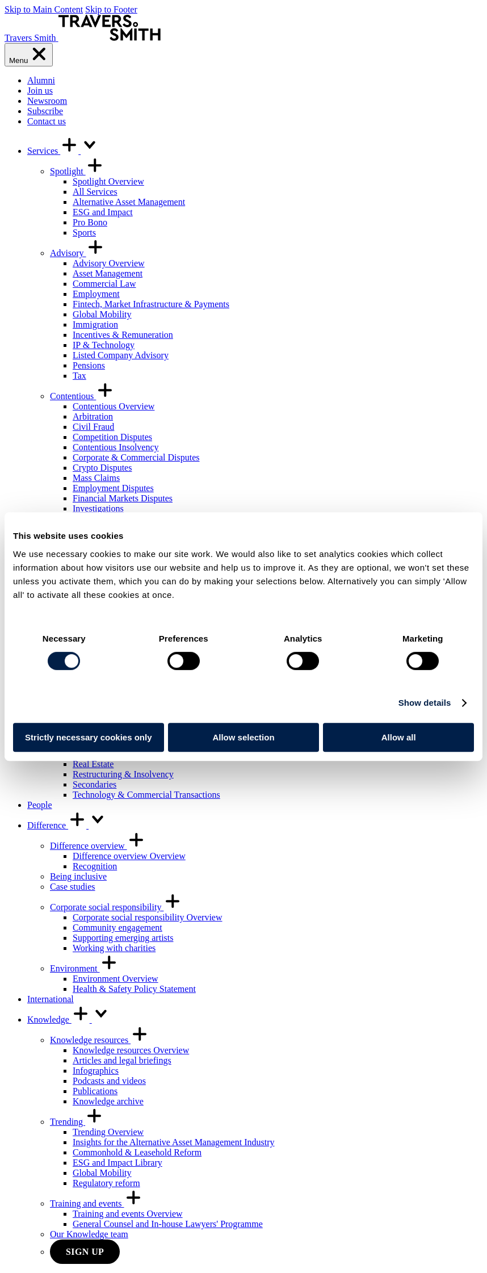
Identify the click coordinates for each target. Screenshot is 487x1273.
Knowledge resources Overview (131, 1050)
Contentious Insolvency (116, 447)
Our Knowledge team (89, 1234)
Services (63, 151)
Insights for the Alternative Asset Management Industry (173, 1142)
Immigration (95, 324)
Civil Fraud (93, 427)
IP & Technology (104, 345)
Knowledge (68, 1019)
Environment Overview (115, 978)
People (39, 805)
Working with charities (114, 948)
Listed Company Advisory (121, 355)
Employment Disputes (113, 488)
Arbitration (93, 416)
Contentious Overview (113, 406)
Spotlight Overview (108, 181)
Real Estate (93, 764)
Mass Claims (96, 478)
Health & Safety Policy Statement (134, 989)
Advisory (77, 253)
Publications (95, 1091)
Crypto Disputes (102, 467)
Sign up (85, 1252)
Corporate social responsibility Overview (147, 917)
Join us (40, 90)
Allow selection (243, 737)
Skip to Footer (111, 9)
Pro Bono (90, 222)
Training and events (96, 1203)
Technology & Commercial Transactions (146, 794)
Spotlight (77, 171)
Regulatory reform (106, 1183)
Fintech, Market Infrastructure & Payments (151, 304)
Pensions (89, 365)
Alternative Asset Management (129, 202)
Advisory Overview (109, 263)
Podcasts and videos (109, 1081)
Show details (424, 702)
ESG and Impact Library (117, 1162)
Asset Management (107, 273)
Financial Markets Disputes (123, 498)
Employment (96, 294)
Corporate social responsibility (116, 907)
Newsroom (47, 101)
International (50, 999)
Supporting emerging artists (123, 938)
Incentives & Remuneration (123, 335)
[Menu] (29, 54)
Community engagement (117, 927)
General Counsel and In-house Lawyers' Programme (168, 1224)
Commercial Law (104, 283)
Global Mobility (102, 314)
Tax (79, 375)
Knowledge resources (99, 1040)
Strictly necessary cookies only (88, 737)
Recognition (95, 866)
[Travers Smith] (83, 38)
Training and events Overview (128, 1213)
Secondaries (94, 784)
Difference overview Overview (129, 856)
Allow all (398, 737)
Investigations (98, 508)
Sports (84, 232)
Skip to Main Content (44, 9)
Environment (84, 968)
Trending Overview (108, 1132)
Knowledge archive (108, 1101)
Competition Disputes (112, 437)
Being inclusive (78, 876)
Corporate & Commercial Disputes (136, 457)
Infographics (96, 1070)
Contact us (46, 121)
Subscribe (45, 111)
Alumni (41, 80)
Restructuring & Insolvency (123, 774)
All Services (95, 191)
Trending (76, 1122)
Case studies (72, 886)
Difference (67, 825)
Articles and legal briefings (122, 1060)
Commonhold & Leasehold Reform (137, 1152)
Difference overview (97, 846)
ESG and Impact (103, 212)
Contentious (82, 396)
